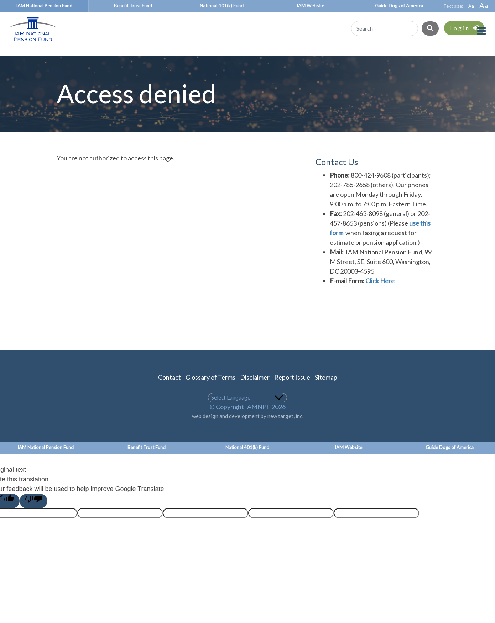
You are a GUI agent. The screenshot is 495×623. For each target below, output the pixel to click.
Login (464, 28)
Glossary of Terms (210, 389)
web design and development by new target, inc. (247, 428)
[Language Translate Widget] (247, 410)
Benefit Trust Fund (133, 6)
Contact (169, 389)
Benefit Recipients (125, 58)
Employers (204, 58)
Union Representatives (291, 58)
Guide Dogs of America (399, 6)
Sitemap (326, 389)
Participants (41, 58)
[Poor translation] (33, 513)
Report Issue (292, 389)
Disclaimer (255, 389)
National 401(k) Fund (222, 6)
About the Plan (388, 58)
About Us (460, 58)
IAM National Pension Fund (44, 6)
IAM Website (310, 6)
